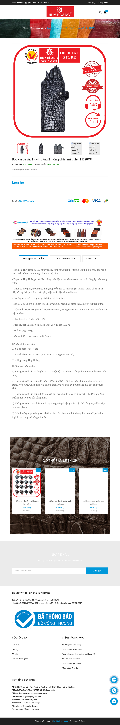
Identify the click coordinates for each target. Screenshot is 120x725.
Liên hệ (15, 649)
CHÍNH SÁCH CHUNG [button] (73, 638)
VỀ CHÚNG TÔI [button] (19, 638)
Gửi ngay (97, 571)
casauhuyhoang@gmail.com (24, 2)
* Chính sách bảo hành (71, 659)
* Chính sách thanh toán (72, 649)
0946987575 (46, 2)
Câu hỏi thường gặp (20, 659)
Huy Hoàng (27, 504)
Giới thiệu (16, 645)
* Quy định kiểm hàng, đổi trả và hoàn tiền (79, 654)
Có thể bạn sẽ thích (60, 460)
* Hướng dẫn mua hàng (71, 645)
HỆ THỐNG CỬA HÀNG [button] (23, 680)
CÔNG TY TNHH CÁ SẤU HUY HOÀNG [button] (31, 593)
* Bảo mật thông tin (70, 668)
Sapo (83, 721)
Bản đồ (15, 654)
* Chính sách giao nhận (71, 663)
